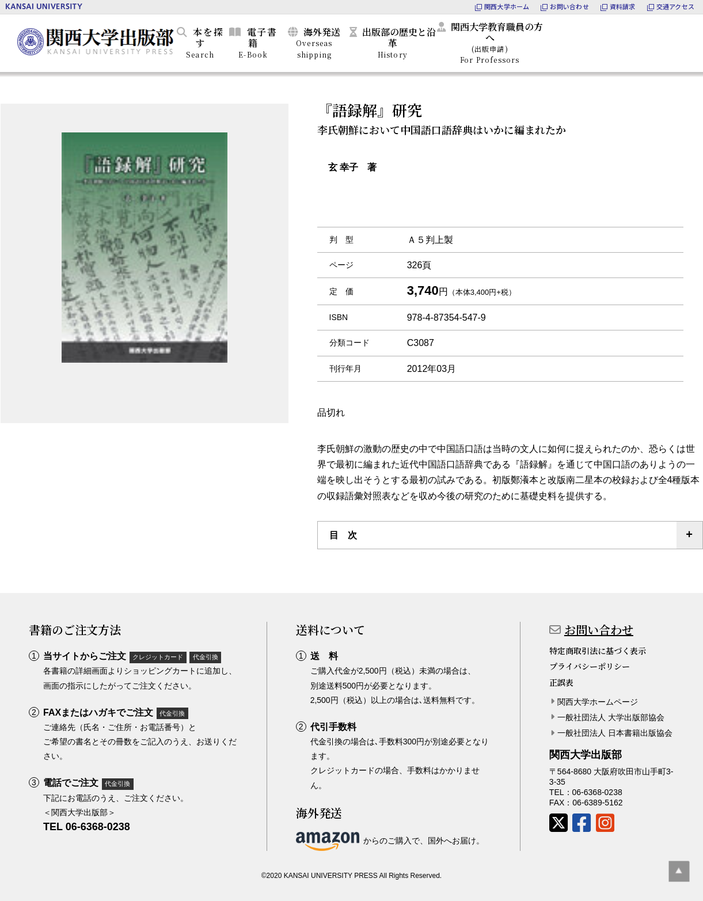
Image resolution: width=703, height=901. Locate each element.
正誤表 (561, 682)
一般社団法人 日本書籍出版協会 (614, 732)
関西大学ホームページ (597, 701)
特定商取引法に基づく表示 (597, 650)
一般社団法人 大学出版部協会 (610, 717)
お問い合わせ (598, 629)
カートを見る (642, 41)
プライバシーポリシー (589, 666)
